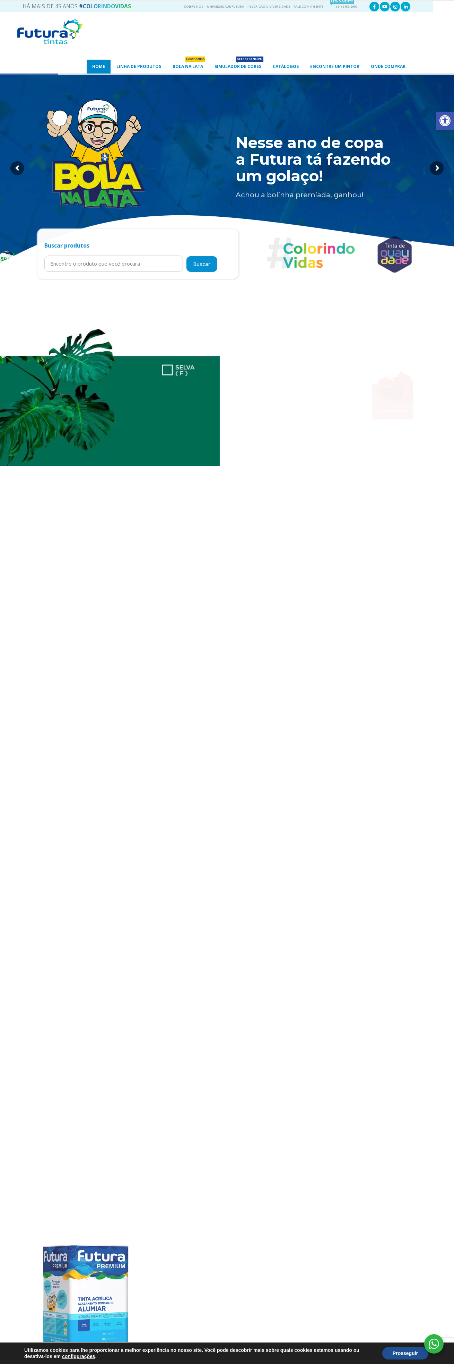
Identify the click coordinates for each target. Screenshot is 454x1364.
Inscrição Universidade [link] (268, 6)
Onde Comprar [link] (388, 66)
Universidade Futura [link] (225, 6)
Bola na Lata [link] (189, 64)
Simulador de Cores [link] (239, 64)
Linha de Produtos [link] (138, 66)
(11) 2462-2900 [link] (343, 5)
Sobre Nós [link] (193, 6)
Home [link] (98, 66)
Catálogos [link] (286, 66)
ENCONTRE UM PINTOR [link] (334, 66)
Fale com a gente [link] (308, 6)
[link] (445, 121)
